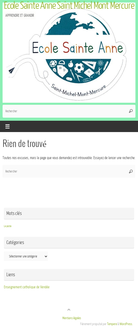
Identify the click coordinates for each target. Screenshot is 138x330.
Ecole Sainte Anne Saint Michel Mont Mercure (69, 5)
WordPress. (126, 324)
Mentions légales (71, 318)
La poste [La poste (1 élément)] (7, 226)
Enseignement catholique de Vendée (27, 287)
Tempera (112, 324)
